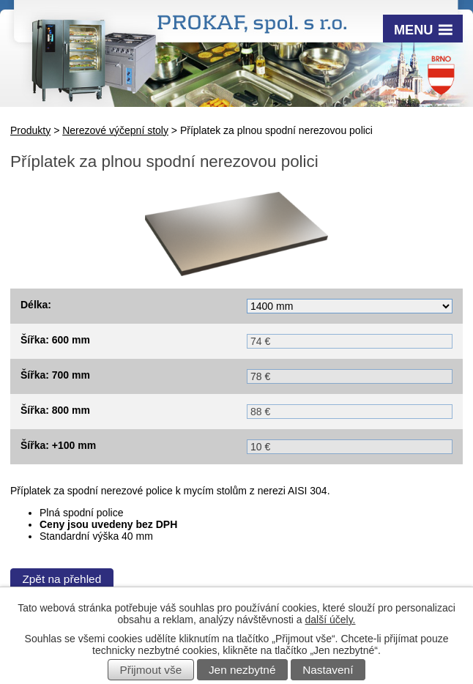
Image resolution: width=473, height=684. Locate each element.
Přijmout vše (151, 669)
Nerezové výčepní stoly (115, 130)
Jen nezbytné (242, 669)
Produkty (30, 130)
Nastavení (327, 669)
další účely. (330, 619)
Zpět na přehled (61, 579)
